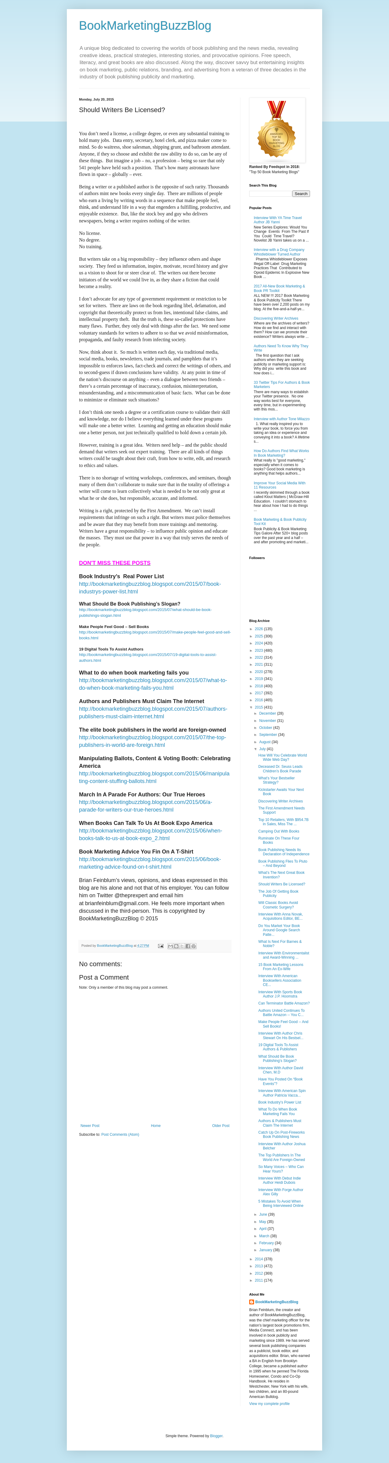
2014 (259, 1259)
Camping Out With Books (278, 831)
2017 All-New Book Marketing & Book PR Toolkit (279, 288)
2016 (259, 700)
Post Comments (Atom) (120, 1134)
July (263, 749)
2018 (259, 686)
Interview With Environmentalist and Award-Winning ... (283, 955)
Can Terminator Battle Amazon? (284, 1003)
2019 (259, 679)
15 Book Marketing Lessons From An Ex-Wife (280, 967)
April (263, 1229)
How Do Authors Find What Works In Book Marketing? (281, 453)
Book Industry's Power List (279, 1102)
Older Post (220, 1126)
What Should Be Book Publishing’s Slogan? (277, 1058)
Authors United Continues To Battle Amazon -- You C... (281, 1012)
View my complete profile (269, 1404)
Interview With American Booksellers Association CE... (279, 980)
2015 (259, 707)
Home (156, 1126)
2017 (259, 693)
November (268, 721)
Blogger (216, 1436)
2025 (259, 636)
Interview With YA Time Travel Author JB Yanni (278, 220)
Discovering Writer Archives (276, 318)
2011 (259, 1280)
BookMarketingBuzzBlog (145, 25)
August (265, 742)
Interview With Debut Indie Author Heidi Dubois (279, 1180)
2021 (259, 664)
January (266, 1250)
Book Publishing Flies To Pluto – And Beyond (282, 863)
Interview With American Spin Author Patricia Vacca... (282, 1093)
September (268, 735)
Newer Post (90, 1126)
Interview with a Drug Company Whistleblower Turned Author (279, 252)
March (264, 1236)
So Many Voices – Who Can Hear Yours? (281, 1169)
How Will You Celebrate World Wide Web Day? (282, 757)
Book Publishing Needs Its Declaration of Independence (283, 852)
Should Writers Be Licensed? (281, 884)
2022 (259, 657)
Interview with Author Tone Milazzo (282, 419)
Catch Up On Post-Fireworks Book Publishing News (281, 1134)
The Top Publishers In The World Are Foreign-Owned (281, 1157)
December (268, 713)
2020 (259, 672)
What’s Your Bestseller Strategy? (276, 780)
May (263, 1222)
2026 (259, 629)
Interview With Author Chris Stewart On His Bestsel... (280, 1035)
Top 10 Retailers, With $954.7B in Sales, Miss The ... (283, 822)
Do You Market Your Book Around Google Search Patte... (279, 930)
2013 (259, 1266)
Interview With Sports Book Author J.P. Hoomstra (280, 994)
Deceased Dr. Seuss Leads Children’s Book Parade (280, 768)
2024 (259, 643)
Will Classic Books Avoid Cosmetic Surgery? (278, 905)
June (263, 1214)
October (266, 728)
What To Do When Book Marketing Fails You (277, 1111)
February (267, 1243)
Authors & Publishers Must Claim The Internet (279, 1123)
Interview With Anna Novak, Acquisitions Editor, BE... (280, 916)
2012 (259, 1273)
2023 (259, 650)
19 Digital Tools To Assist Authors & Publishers (278, 1047)
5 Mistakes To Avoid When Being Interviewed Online (280, 1203)
